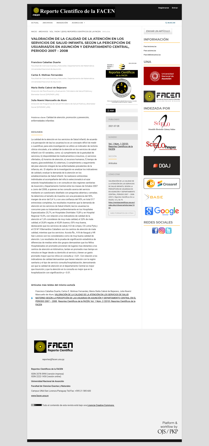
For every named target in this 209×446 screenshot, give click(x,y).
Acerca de (77, 23)
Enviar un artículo (158, 31)
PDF (111, 110)
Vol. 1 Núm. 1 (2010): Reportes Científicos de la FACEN (75, 31)
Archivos (48, 23)
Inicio (34, 31)
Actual (35, 23)
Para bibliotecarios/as (152, 55)
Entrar (175, 8)
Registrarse (163, 8)
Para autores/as (150, 51)
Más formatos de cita (121, 213)
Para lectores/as (150, 46)
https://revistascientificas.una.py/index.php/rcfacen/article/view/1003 (121, 205)
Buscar (170, 23)
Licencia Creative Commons (100, 405)
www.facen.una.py (40, 395)
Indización (62, 23)
